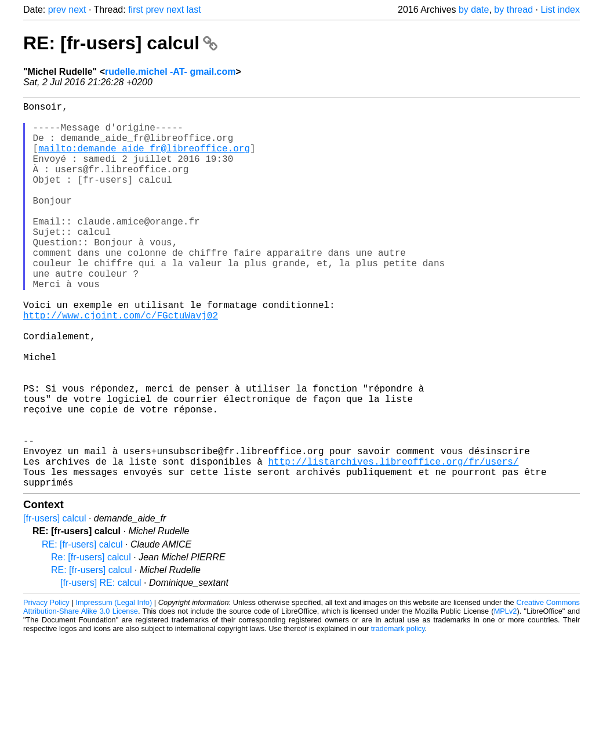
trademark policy (398, 714)
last (194, 10)
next (77, 10)
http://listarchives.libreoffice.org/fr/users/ (393, 542)
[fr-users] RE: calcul (100, 668)
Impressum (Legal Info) (113, 688)
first (135, 10)
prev (57, 10)
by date (474, 10)
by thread (513, 10)
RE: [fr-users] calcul (120, 42)
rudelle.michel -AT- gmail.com (170, 72)
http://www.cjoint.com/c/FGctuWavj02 (120, 363)
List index (560, 10)
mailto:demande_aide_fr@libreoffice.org (144, 159)
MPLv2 (505, 697)
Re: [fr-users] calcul (91, 643)
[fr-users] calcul (54, 604)
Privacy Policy (46, 688)
